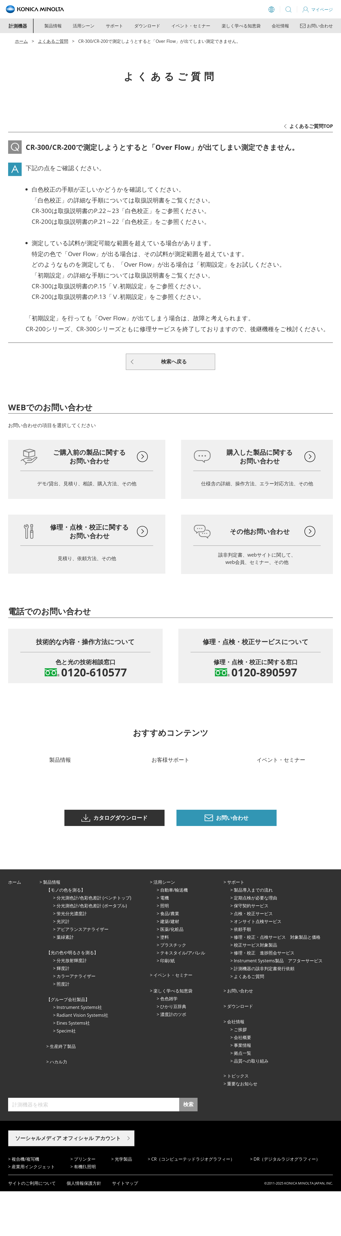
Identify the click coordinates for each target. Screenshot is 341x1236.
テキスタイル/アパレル (182, 998)
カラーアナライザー (76, 1021)
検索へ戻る (174, 361)
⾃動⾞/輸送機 (174, 935)
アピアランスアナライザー (83, 974)
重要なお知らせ (242, 1128)
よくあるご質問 (53, 41)
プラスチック (173, 990)
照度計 (63, 1029)
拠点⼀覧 (242, 1098)
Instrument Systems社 (79, 1052)
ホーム (21, 41)
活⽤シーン (164, 927)
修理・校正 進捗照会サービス (264, 998)
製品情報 (53, 26)
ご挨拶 (240, 1074)
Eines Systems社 (73, 1068)
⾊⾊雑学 (169, 1043)
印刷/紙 (167, 1005)
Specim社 (66, 1076)
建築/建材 (169, 966)
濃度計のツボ (173, 1059)
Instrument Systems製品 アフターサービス (278, 1005)
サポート (114, 26)
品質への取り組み (251, 1106)
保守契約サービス (251, 950)
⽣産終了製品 (63, 1091)
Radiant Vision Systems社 (82, 1060)
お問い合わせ (240, 1035)
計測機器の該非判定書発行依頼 (264, 1013)
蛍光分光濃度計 (72, 958)
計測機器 (18, 26)
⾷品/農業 (169, 958)
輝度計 (63, 1013)
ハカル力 (58, 1106)
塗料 (164, 982)
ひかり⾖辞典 (173, 1051)
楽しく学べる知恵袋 (241, 26)
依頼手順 (242, 974)
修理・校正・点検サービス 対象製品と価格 (277, 982)
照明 (164, 950)
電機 (164, 942)
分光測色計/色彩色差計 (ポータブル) (92, 950)
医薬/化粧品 (171, 974)
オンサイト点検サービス (257, 966)
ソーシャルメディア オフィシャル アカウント (68, 1182)
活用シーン (83, 26)
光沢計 (63, 966)
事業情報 (242, 1090)
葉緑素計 (65, 982)
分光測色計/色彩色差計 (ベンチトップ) (94, 942)
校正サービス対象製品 (255, 990)
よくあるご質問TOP (311, 126)
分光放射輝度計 (72, 1005)
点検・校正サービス (253, 958)
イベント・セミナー (190, 26)
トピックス (238, 1121)
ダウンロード (147, 26)
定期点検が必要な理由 (255, 942)
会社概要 (242, 1082)
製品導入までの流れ (253, 935)
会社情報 (280, 26)
